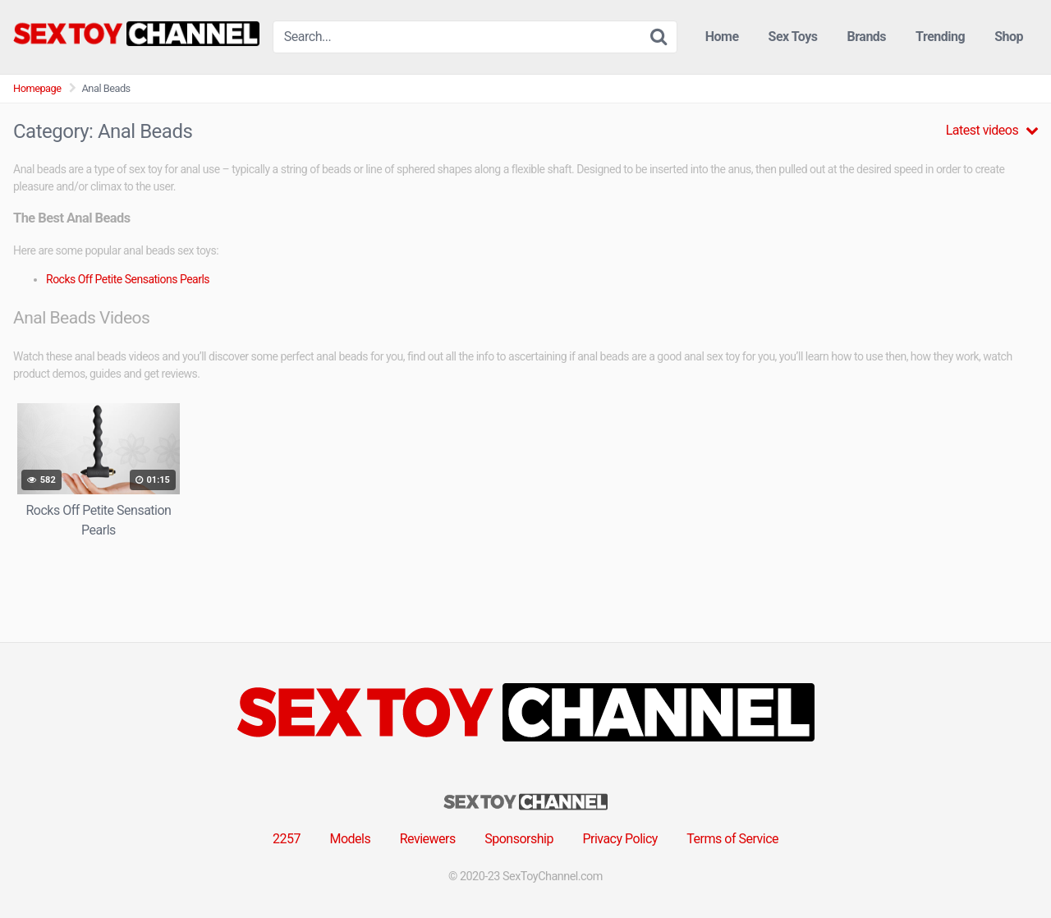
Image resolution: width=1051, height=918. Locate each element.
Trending (940, 36)
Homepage (37, 88)
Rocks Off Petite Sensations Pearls (127, 279)
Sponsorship (518, 839)
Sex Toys (793, 36)
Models (349, 839)
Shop (1008, 36)
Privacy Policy (620, 839)
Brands (867, 36)
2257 (287, 839)
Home (722, 36)
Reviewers (428, 839)
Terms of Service (732, 839)
